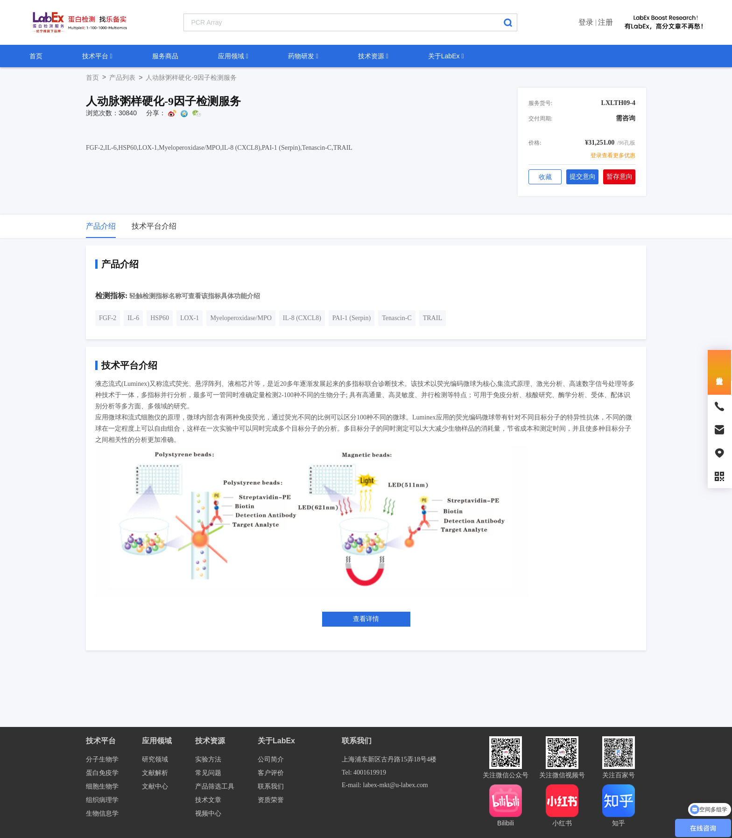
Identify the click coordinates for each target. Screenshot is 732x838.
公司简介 (271, 759)
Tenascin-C (397, 317)
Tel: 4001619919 (364, 772)
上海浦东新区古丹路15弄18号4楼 (389, 759)
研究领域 (155, 759)
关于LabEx (446, 56)
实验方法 (208, 759)
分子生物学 (102, 759)
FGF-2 (107, 317)
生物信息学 (102, 813)
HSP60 (159, 317)
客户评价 (271, 772)
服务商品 (165, 56)
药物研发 (303, 56)
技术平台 (97, 56)
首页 (35, 56)
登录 (585, 22)
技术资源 (373, 56)
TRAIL (432, 317)
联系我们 (271, 786)
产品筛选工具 (214, 786)
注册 (605, 22)
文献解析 (155, 772)
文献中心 (155, 786)
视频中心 (208, 813)
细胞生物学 (102, 786)
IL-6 (133, 317)
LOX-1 (189, 317)
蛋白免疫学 (102, 772)
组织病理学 (102, 799)
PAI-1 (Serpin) (351, 317)
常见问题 (208, 772)
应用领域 (233, 56)
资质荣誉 (271, 799)
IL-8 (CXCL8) (302, 317)
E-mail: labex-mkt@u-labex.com (385, 785)
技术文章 (208, 799)
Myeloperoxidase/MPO (240, 317)
